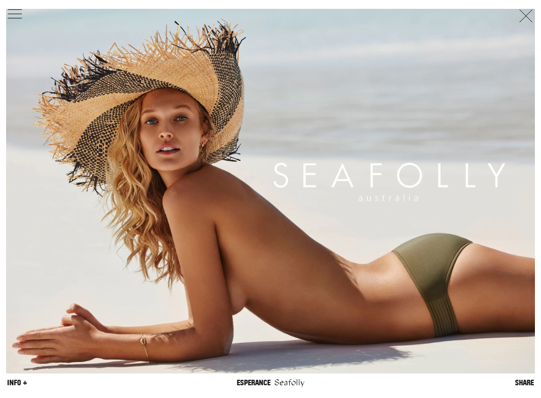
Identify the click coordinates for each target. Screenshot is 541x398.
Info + (17, 382)
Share (524, 382)
